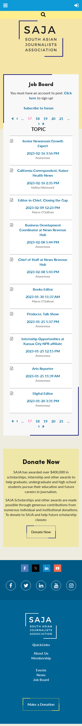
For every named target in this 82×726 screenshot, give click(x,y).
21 (61, 118)
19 (45, 118)
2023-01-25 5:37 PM (43, 321)
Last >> (43, 123)
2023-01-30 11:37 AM (43, 297)
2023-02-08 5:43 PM (43, 272)
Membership (41, 658)
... (22, 118)
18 (37, 118)
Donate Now (41, 532)
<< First (12, 118)
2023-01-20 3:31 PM (43, 401)
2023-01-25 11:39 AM (43, 376)
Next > (39, 123)
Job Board (41, 680)
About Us (41, 653)
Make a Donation (41, 704)
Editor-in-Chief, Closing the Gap (43, 200)
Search (41, 15)
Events (41, 670)
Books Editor (43, 289)
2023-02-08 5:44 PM (43, 242)
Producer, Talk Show (43, 314)
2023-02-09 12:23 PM (43, 207)
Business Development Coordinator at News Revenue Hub (42, 230)
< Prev (17, 118)
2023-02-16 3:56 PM (43, 153)
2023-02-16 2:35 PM (43, 183)
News (41, 675)
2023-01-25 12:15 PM (43, 351)
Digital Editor (43, 393)
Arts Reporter (42, 368)
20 (53, 118)
